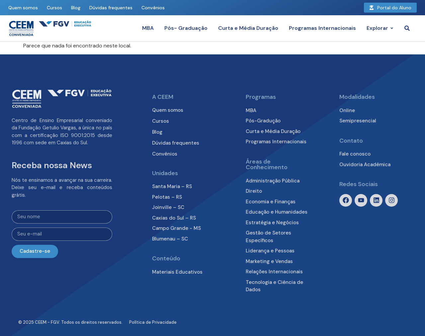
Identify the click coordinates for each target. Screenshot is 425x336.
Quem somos (23, 8)
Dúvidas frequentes (110, 8)
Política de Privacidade (153, 322)
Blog (75, 8)
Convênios (153, 8)
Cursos (54, 8)
